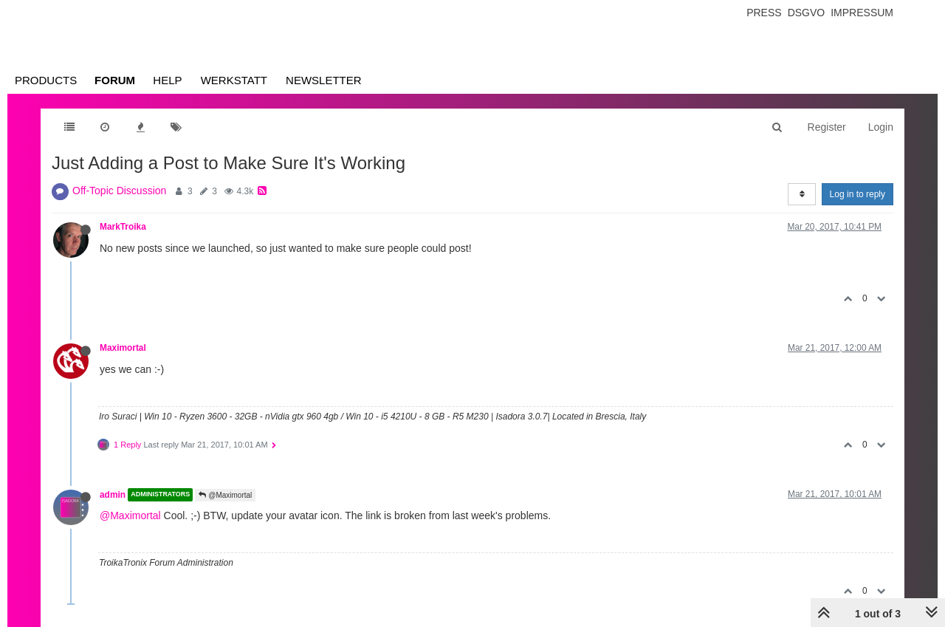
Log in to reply (857, 194)
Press (763, 12)
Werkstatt (234, 80)
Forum (114, 80)
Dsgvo (806, 12)
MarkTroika (123, 227)
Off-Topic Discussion (119, 190)
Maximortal (123, 348)
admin (113, 495)
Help (167, 80)
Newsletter (324, 80)
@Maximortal (225, 495)
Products (46, 80)
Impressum (862, 12)
